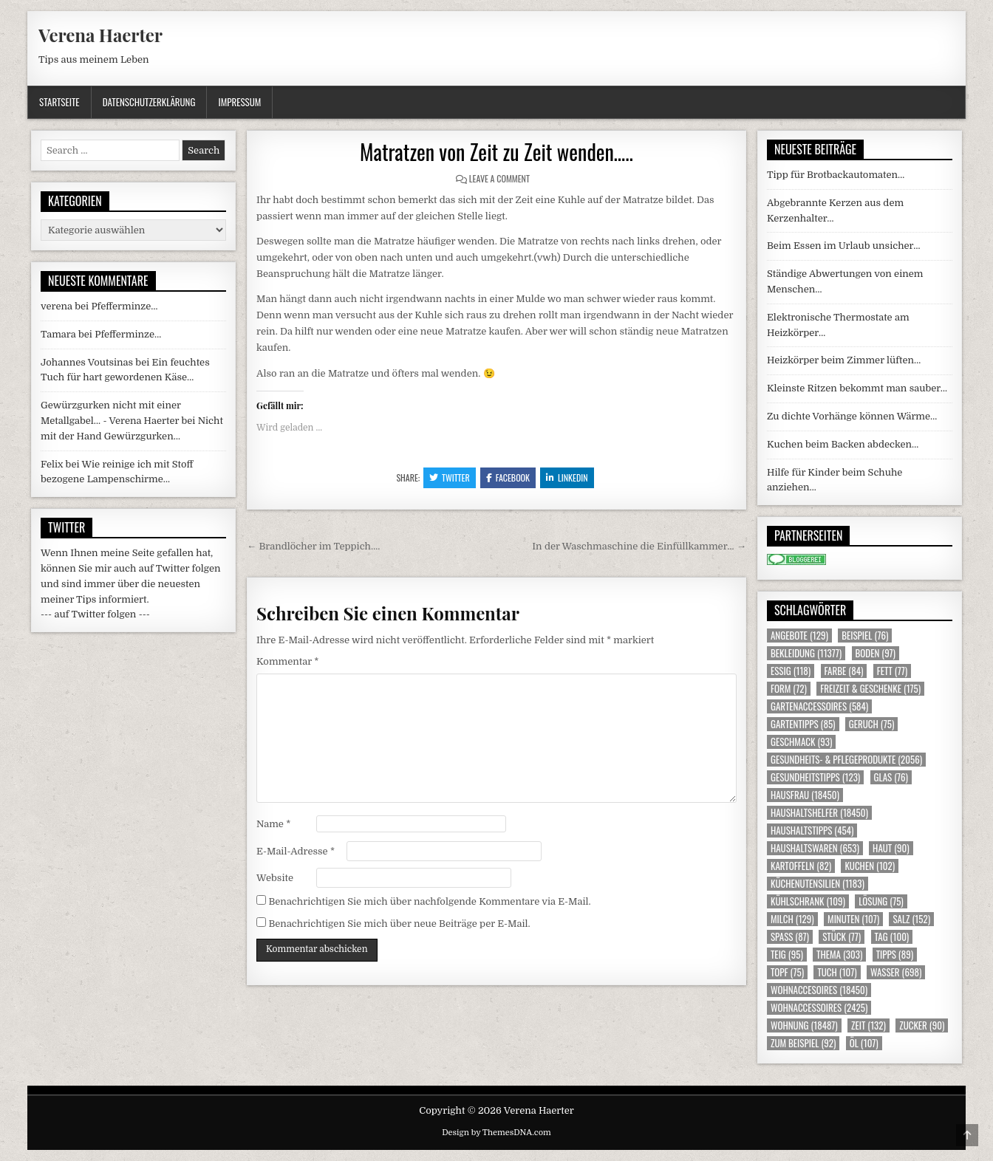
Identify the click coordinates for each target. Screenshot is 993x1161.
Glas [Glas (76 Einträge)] (891, 777)
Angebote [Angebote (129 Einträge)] (799, 636)
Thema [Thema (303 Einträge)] (839, 955)
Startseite (59, 102)
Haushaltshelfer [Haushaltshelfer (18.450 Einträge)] (819, 813)
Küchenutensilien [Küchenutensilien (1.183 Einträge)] (817, 884)
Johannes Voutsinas (87, 362)
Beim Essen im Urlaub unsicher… (844, 245)
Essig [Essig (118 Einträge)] (791, 671)
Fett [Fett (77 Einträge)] (892, 671)
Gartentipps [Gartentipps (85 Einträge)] (803, 724)
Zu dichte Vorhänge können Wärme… (852, 416)
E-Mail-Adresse (295, 851)
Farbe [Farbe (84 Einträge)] (844, 671)
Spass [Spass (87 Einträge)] (790, 937)
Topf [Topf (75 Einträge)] (787, 972)
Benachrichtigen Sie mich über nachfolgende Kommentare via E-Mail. (429, 901)
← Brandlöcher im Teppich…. (313, 546)
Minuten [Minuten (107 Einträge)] (853, 919)
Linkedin (567, 477)
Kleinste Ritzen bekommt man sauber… (857, 388)
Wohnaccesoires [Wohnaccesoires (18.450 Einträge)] (819, 990)
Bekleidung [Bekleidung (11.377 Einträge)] (806, 653)
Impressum (239, 102)
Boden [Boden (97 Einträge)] (875, 653)
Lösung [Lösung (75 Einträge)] (881, 901)
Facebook (508, 477)
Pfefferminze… (124, 306)
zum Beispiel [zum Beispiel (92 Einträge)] (803, 1043)
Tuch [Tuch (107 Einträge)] (836, 972)
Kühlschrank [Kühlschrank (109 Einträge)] (808, 901)
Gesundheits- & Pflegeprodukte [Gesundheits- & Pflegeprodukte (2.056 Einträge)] (846, 760)
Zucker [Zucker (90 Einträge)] (921, 1025)
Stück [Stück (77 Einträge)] (841, 937)
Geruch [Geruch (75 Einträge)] (871, 724)
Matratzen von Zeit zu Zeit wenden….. (496, 152)
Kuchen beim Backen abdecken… (842, 444)
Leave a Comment (499, 178)
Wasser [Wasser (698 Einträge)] (895, 972)
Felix (52, 464)
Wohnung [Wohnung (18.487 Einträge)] (804, 1025)
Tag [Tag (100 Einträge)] (892, 937)
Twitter (449, 477)
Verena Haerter (100, 35)
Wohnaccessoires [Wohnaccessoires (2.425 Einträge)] (819, 1008)
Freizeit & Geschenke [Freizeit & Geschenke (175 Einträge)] (870, 689)
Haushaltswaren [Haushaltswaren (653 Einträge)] (815, 848)
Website (274, 877)
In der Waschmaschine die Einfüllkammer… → (639, 546)
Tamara (58, 334)
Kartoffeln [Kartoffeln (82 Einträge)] (801, 866)
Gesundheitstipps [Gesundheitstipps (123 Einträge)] (815, 777)
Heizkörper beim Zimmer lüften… (844, 360)
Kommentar (287, 661)
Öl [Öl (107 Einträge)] (864, 1043)
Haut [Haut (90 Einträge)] (891, 848)
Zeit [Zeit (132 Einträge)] (868, 1025)
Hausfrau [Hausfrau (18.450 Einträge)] (805, 795)
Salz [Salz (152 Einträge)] (911, 919)
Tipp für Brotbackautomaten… (835, 174)
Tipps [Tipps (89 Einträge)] (894, 955)
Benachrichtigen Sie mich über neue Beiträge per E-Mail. (399, 923)
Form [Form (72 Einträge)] (789, 689)
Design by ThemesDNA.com (496, 1132)
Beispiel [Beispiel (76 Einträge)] (865, 636)
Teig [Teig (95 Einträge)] (787, 955)
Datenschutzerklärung (149, 102)
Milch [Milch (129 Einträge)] (792, 919)
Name (273, 823)
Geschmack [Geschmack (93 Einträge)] (801, 742)
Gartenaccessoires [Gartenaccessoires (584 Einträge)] (819, 706)
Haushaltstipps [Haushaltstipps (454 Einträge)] (812, 830)
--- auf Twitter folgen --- (95, 614)
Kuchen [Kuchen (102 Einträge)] (869, 866)
